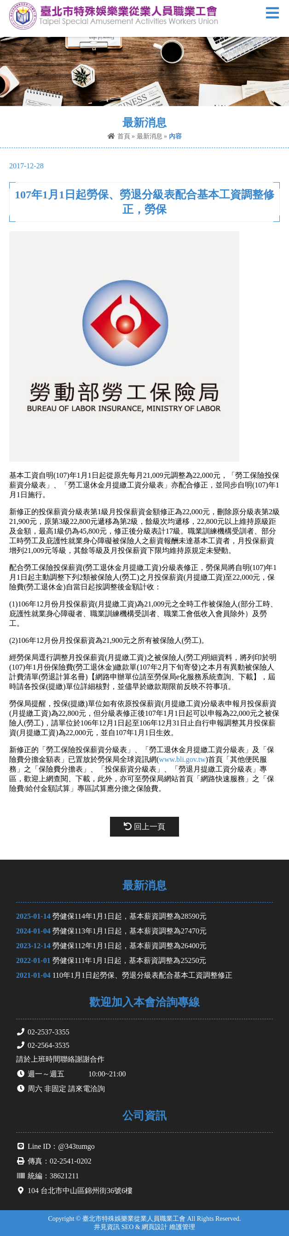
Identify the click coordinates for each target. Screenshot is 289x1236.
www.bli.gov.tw (182, 759)
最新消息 (149, 136)
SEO (127, 1227)
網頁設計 (155, 1227)
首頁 (119, 136)
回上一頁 (144, 826)
